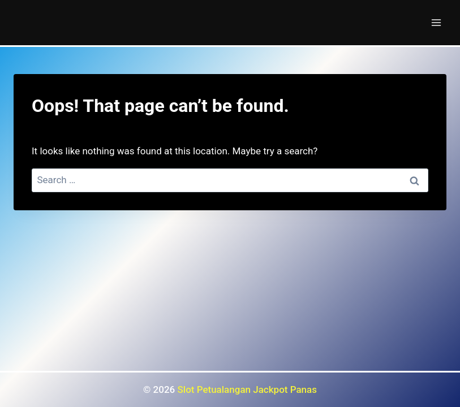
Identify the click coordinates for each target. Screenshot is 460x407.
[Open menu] (435, 22)
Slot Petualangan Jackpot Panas (247, 389)
